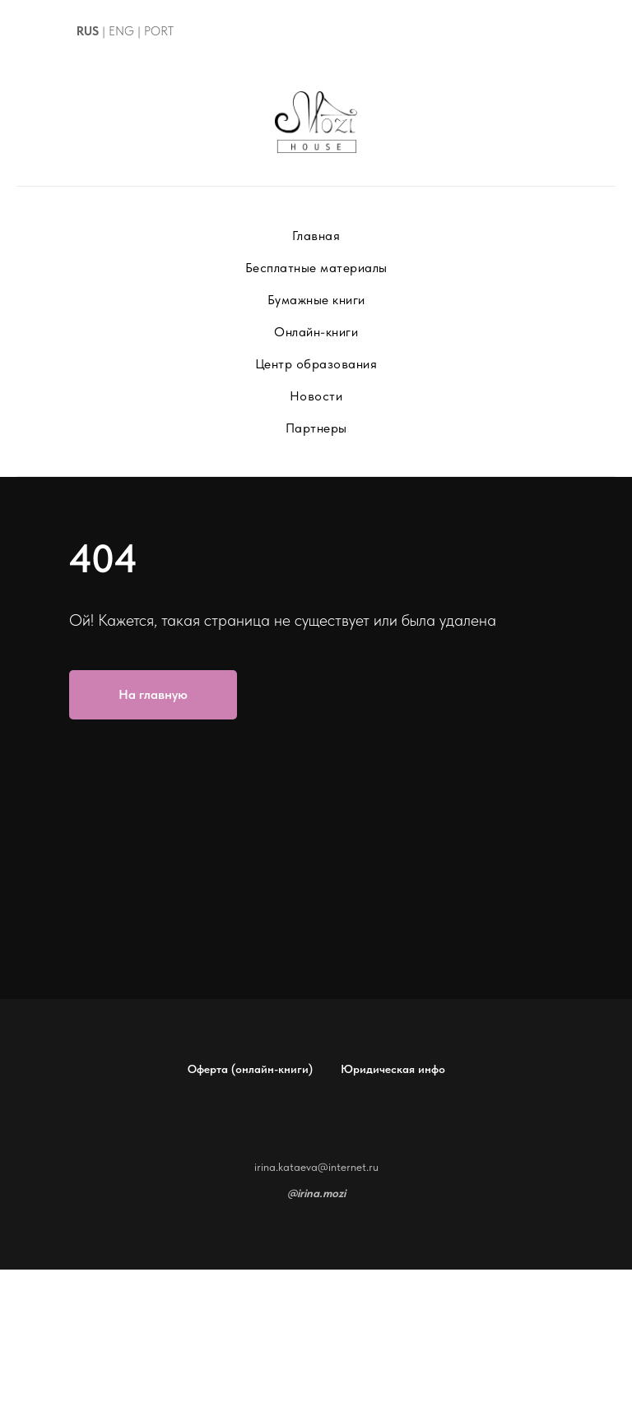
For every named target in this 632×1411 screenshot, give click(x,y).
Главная (316, 235)
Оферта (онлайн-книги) (250, 1069)
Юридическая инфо (393, 1069)
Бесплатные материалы (316, 267)
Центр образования (316, 364)
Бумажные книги (316, 300)
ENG (121, 31)
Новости (316, 396)
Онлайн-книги (316, 332)
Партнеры (316, 428)
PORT (159, 31)
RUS (88, 31)
